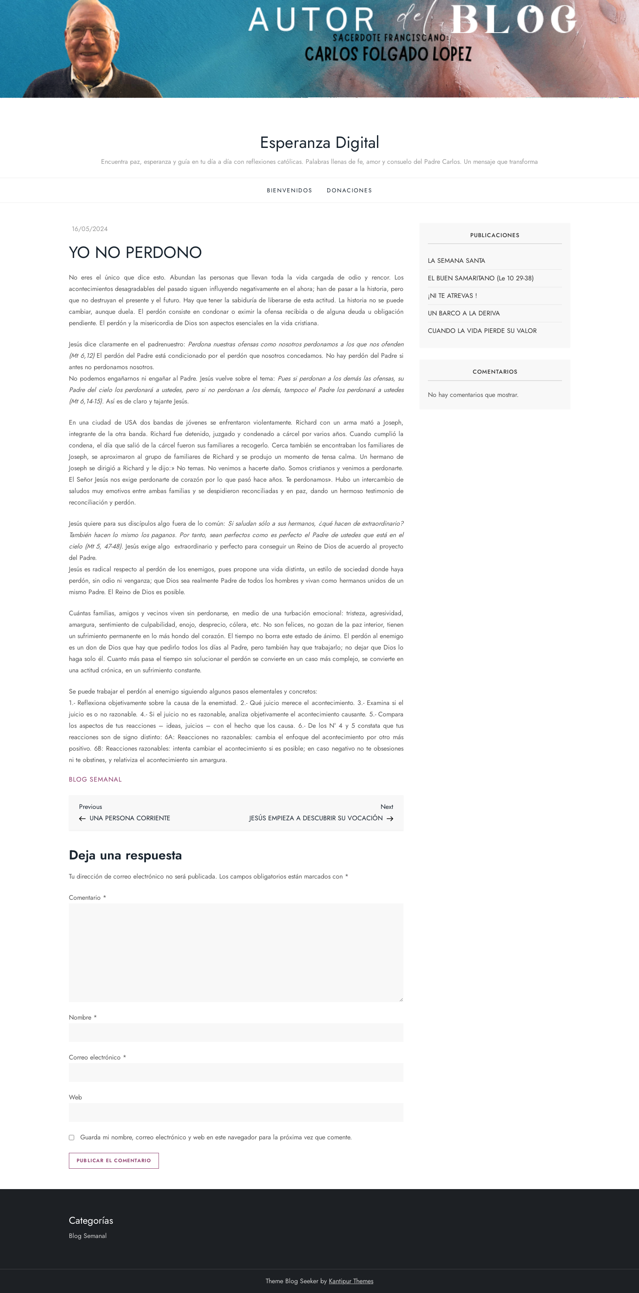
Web (75, 1097)
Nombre (83, 1017)
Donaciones (349, 190)
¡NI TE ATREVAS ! (452, 295)
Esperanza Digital (319, 142)
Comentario (87, 897)
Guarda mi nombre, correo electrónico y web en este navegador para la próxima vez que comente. (216, 1137)
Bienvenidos (290, 190)
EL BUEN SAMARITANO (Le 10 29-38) (481, 278)
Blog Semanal (95, 779)
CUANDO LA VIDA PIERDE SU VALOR (482, 330)
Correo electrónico (97, 1057)
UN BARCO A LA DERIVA (464, 313)
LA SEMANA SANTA (456, 260)
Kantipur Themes (351, 1281)
